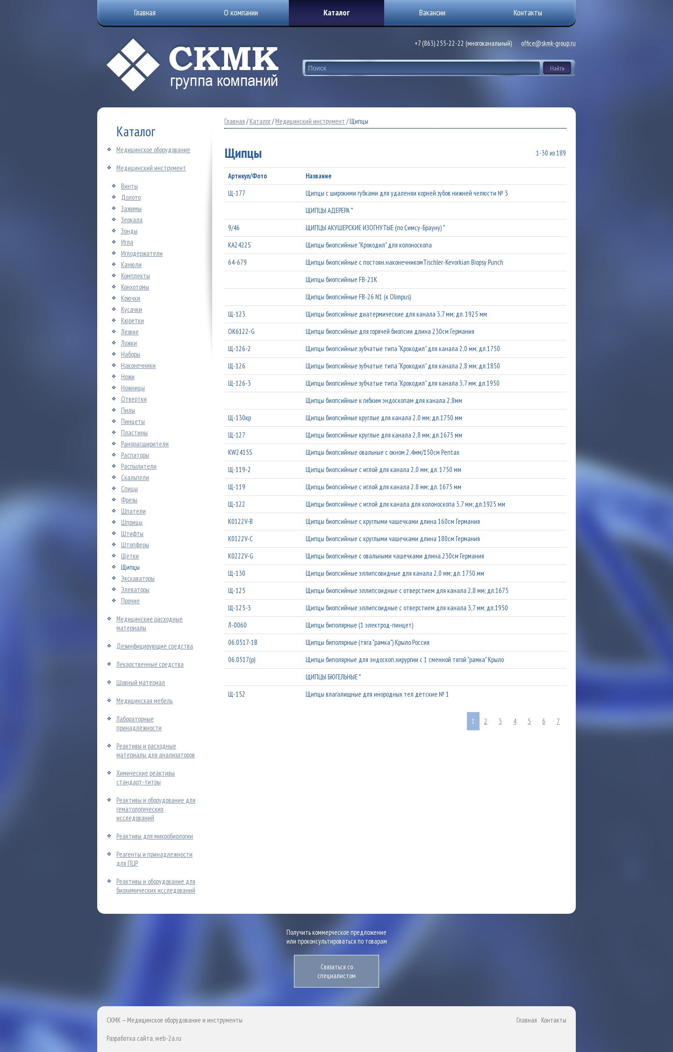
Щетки (130, 555)
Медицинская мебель (144, 700)
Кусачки (131, 309)
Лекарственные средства (150, 664)
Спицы (129, 488)
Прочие (130, 600)
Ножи (128, 376)
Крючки (130, 298)
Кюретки (132, 320)
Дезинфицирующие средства (154, 646)
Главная (234, 121)
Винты (129, 186)
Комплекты (135, 275)
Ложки (129, 343)
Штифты (132, 533)
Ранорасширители (145, 443)
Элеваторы (135, 589)
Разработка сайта (130, 1038)
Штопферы (135, 544)
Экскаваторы (138, 578)
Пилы (128, 410)
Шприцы (132, 522)
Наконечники (138, 365)
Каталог (336, 12)
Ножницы (133, 387)
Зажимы (131, 208)
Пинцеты (133, 421)
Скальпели (135, 477)
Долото (131, 197)
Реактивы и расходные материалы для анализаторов (155, 750)
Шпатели (133, 511)
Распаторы (135, 455)
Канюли (131, 264)
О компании (241, 12)
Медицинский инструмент (151, 167)
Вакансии (432, 12)
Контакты (553, 1020)
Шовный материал (140, 682)
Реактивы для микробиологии (154, 836)
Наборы (130, 354)
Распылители (139, 466)
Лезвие (130, 331)
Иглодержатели (142, 253)
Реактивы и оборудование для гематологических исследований (155, 809)
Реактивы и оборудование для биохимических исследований (155, 886)
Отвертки (134, 399)
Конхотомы (135, 286)
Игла (127, 242)
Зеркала (132, 219)
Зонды (129, 230)
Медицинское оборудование (153, 149)
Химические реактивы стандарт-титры (145, 777)
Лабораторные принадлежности (139, 723)
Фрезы (129, 499)
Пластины (134, 432)
